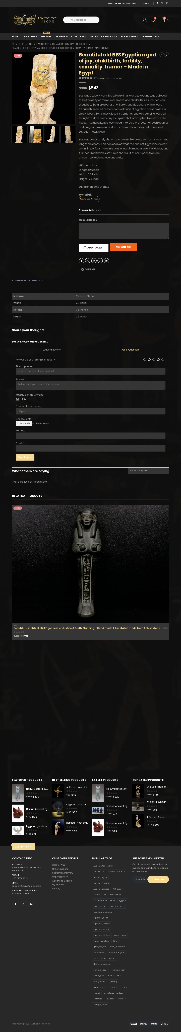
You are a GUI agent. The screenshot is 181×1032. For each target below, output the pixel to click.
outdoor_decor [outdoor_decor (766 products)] (100, 987)
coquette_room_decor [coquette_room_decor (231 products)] (104, 900)
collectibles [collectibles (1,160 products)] (115, 895)
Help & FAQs (58, 865)
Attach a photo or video (30, 395)
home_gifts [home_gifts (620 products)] (98, 976)
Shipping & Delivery (62, 873)
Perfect (163, 359)
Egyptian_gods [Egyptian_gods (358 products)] (100, 918)
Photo (17, 399)
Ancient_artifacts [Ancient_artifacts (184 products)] (116, 871)
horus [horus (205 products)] (111, 976)
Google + (100, 260)
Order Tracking (60, 869)
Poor (145, 359)
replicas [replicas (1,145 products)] (123, 987)
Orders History (60, 877)
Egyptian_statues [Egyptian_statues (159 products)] (101, 935)
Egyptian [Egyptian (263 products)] (123, 900)
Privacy (56, 889)
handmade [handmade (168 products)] (98, 952)
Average (154, 359)
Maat (16, 625)
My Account (58, 885)
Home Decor (149, 36)
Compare (90, 269)
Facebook (81, 260)
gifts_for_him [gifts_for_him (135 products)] (99, 947)
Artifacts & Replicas (102, 36)
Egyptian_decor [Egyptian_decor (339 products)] (117, 906)
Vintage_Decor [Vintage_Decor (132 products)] (100, 1004)
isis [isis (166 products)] (119, 976)
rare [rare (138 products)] (113, 987)
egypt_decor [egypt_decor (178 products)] (120, 935)
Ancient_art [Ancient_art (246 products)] (98, 871)
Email (106, 260)
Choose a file (23, 419)
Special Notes (88, 220)
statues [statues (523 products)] (122, 999)
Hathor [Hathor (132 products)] (112, 958)
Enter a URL (28, 406)
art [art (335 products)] (105, 895)
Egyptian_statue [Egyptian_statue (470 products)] (101, 929)
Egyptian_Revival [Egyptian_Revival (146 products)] (101, 923)
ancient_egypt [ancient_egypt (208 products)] (100, 877)
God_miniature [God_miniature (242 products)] (117, 947)
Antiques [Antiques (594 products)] (117, 889)
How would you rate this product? (36, 359)
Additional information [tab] (27, 280)
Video (24, 399)
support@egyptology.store (26, 886)
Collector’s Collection (37, 35)
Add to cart (95, 247)
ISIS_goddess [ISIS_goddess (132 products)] (100, 981)
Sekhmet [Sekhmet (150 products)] (97, 999)
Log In (146, 3)
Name (20, 430)
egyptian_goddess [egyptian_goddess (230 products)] (102, 912)
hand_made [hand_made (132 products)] (99, 958)
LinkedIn (94, 260)
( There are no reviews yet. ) (109, 78)
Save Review (25, 457)
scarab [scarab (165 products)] (96, 993)
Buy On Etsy (123, 247)
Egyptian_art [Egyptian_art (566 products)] (99, 906)
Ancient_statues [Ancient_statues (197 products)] (101, 889)
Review (21, 379)
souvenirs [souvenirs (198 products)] (110, 999)
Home (15, 36)
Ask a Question (130, 349)
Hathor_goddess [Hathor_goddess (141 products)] (101, 964)
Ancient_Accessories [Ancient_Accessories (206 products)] (103, 866)
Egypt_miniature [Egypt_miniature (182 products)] (101, 941)
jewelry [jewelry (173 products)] (114, 981)
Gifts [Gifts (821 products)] (115, 941)
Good (158, 359)
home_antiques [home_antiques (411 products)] (101, 970)
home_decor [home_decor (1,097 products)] (118, 970)
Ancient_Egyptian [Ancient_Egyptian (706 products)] (101, 883)
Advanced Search (62, 881)
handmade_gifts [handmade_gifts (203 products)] (116, 952)
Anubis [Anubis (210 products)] (96, 895)
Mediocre (149, 359)
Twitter (87, 260)
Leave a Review (52, 349)
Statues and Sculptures (69, 36)
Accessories (128, 36)
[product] (90, 564)
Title (25, 366)
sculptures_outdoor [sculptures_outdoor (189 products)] (113, 993)
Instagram (31, 904)
